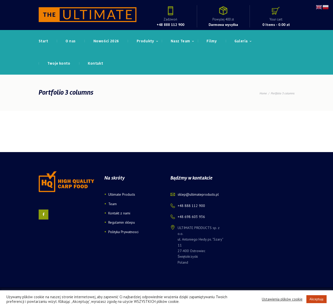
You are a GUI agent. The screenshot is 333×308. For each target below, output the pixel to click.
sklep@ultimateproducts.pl (198, 194)
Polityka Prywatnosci (123, 232)
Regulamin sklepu (121, 222)
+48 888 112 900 (170, 24)
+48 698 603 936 (191, 216)
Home (263, 93)
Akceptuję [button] (316, 299)
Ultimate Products (121, 194)
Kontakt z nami (119, 213)
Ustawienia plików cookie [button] (282, 299)
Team (112, 204)
